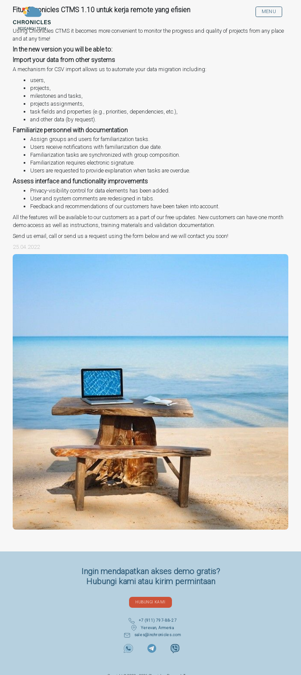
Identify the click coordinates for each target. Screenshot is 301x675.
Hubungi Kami (150, 601)
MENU (269, 11)
